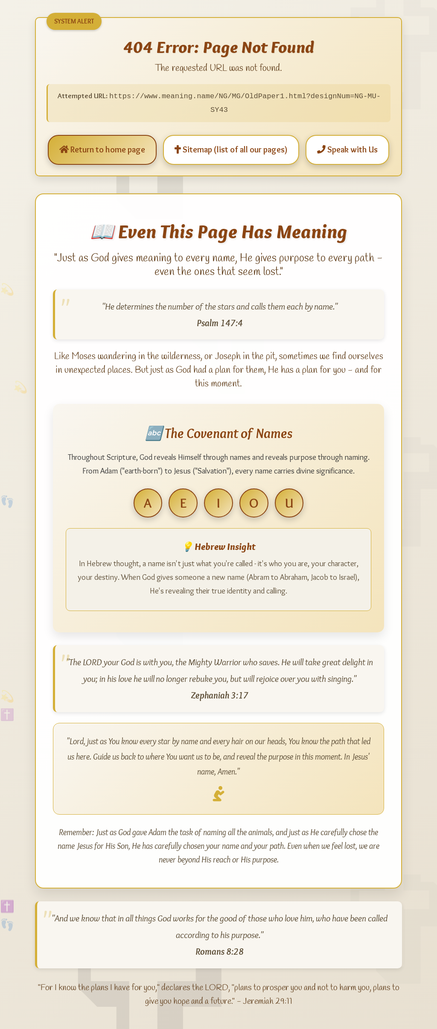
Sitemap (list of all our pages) (231, 149)
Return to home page (102, 149)
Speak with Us (347, 149)
